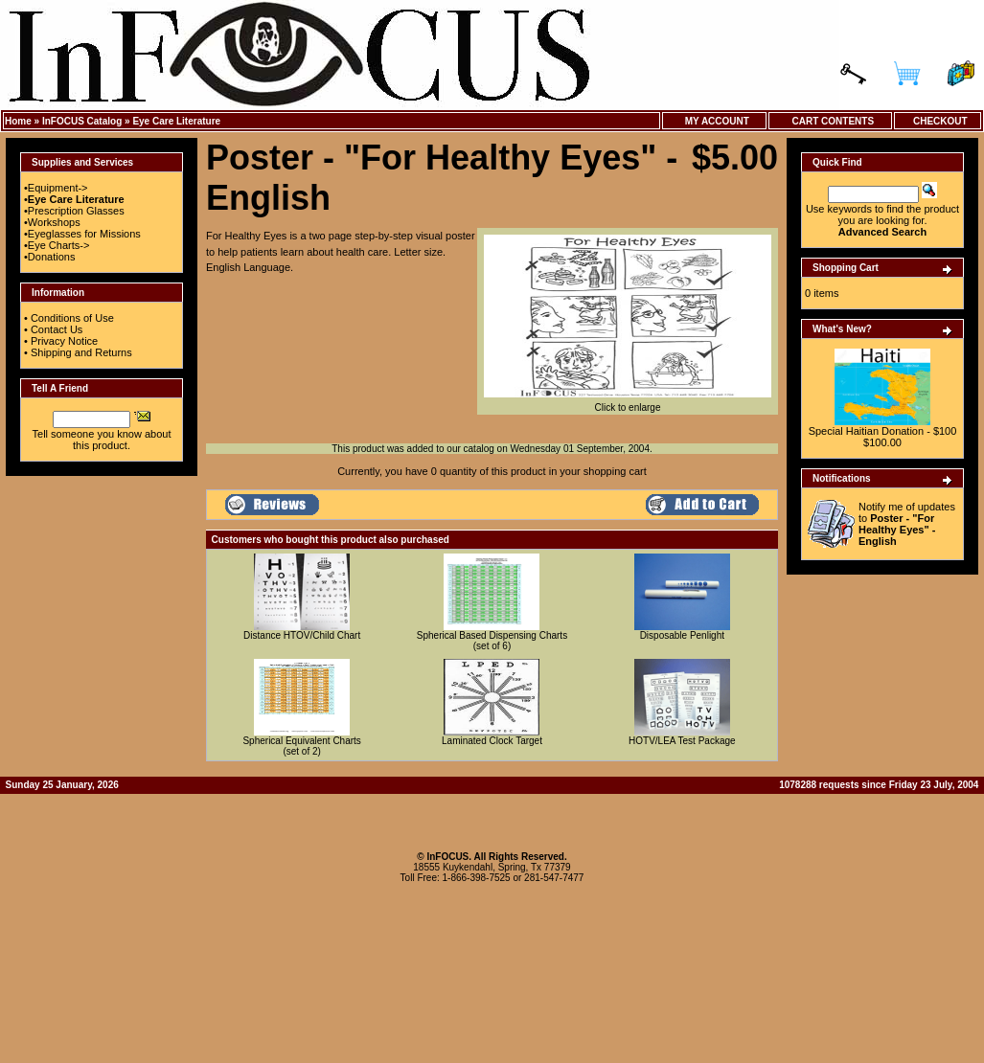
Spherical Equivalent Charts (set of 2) (301, 746)
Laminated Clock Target (492, 740)
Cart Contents (830, 121)
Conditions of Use (72, 318)
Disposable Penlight (682, 635)
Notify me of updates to (906, 524)
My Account (714, 121)
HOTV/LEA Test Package (682, 740)
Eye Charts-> (59, 245)
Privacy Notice (64, 341)
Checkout (937, 121)
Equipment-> (58, 187)
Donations (52, 256)
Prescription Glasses (76, 210)
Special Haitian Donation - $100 (883, 431)
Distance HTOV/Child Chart (301, 635)
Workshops (54, 222)
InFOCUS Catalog (82, 121)
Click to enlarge (627, 403)
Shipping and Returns (81, 352)
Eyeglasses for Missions (84, 233)
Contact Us (56, 329)
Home (18, 121)
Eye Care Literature (176, 121)
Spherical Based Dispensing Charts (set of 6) (492, 640)
